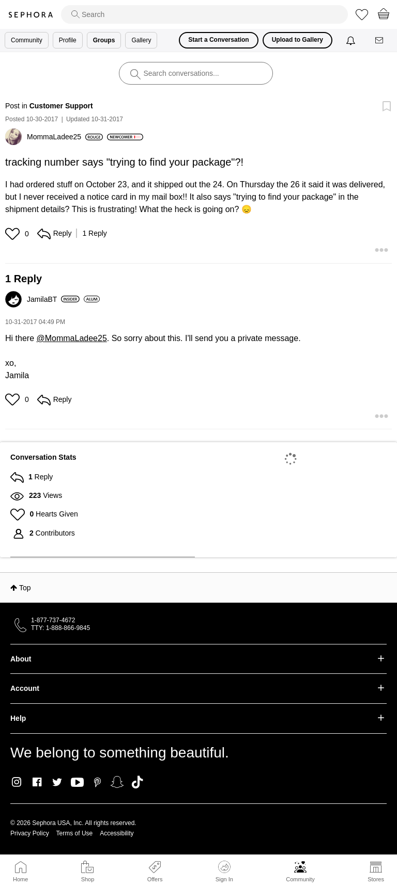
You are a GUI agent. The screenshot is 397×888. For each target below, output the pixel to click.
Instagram (16, 782)
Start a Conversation (218, 39)
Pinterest (97, 782)
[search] (204, 14)
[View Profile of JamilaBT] (53, 299)
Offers (155, 879)
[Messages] (380, 40)
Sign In (224, 871)
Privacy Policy (29, 833)
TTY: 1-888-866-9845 (60, 628)
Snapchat (117, 782)
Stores (376, 879)
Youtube (77, 782)
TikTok (137, 782)
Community (300, 879)
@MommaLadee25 (71, 338)
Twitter (57, 782)
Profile (68, 40)
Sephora (30, 15)
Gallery (141, 40)
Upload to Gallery (297, 39)
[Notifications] (351, 40)
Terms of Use (74, 833)
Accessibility (116, 833)
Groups (104, 40)
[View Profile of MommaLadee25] (65, 136)
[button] (13, 234)
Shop (88, 879)
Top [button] (25, 588)
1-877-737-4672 (53, 620)
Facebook (36, 782)
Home (20, 879)
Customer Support (61, 106)
